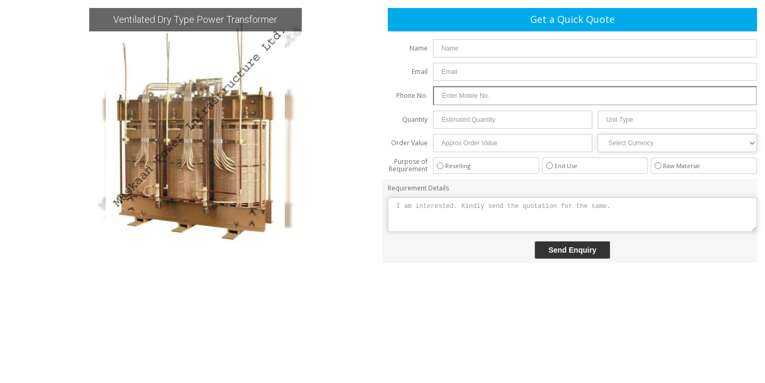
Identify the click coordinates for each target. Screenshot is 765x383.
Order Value (409, 142)
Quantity (415, 119)
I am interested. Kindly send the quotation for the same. (572, 214)
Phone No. (412, 95)
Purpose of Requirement (408, 165)
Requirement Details (418, 188)
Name (419, 48)
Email (420, 71)
